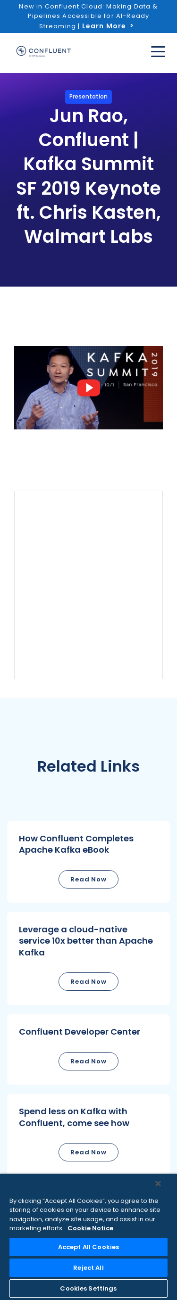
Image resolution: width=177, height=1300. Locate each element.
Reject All (88, 1267)
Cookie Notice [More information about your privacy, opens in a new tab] (90, 1228)
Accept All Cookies (88, 1246)
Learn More (104, 26)
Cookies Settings (88, 1288)
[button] (88, 862)
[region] (88, 1237)
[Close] (158, 1183)
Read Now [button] (88, 879)
